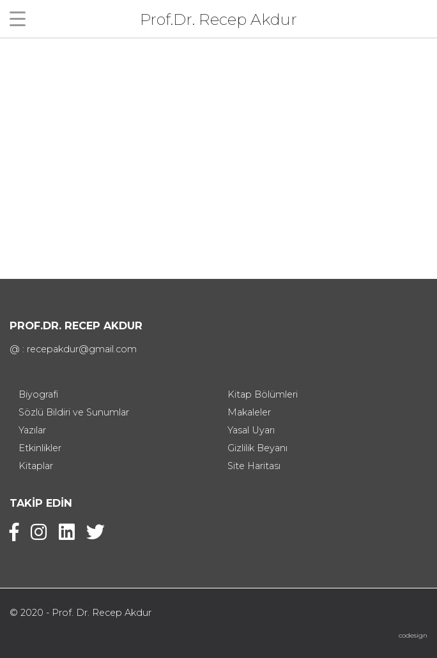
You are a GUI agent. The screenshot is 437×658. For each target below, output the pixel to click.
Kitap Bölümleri (262, 394)
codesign (413, 635)
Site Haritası (253, 466)
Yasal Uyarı (251, 430)
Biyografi (38, 394)
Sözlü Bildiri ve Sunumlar (74, 412)
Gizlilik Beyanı (257, 448)
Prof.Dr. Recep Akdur (218, 19)
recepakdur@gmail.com (82, 349)
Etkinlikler (40, 448)
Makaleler (249, 412)
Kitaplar (36, 466)
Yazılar (32, 430)
